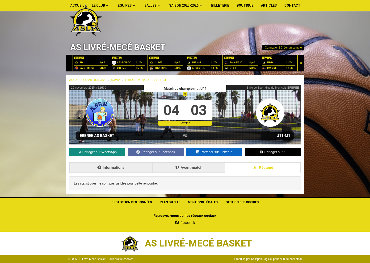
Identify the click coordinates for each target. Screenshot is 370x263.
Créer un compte (291, 47)
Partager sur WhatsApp (97, 152)
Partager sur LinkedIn (214, 152)
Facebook (185, 223)
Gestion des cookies (242, 202)
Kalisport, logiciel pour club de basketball (276, 259)
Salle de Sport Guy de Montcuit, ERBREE (273, 87)
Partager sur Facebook (155, 152)
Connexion (271, 47)
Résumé (263, 167)
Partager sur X (273, 152)
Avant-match (188, 167)
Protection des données (131, 202)
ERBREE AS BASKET (97, 135)
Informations (111, 167)
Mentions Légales (203, 202)
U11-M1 (283, 135)
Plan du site (170, 202)
